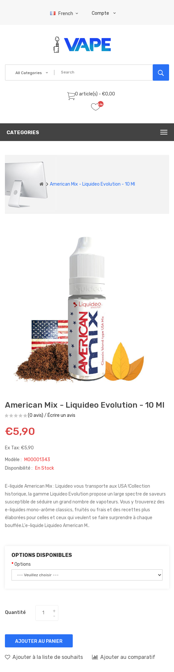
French (65, 13)
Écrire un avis (61, 415)
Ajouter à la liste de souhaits (44, 657)
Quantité (15, 612)
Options (22, 564)
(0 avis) (35, 415)
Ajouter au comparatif (123, 657)
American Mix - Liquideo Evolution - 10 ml (92, 184)
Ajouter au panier (39, 641)
